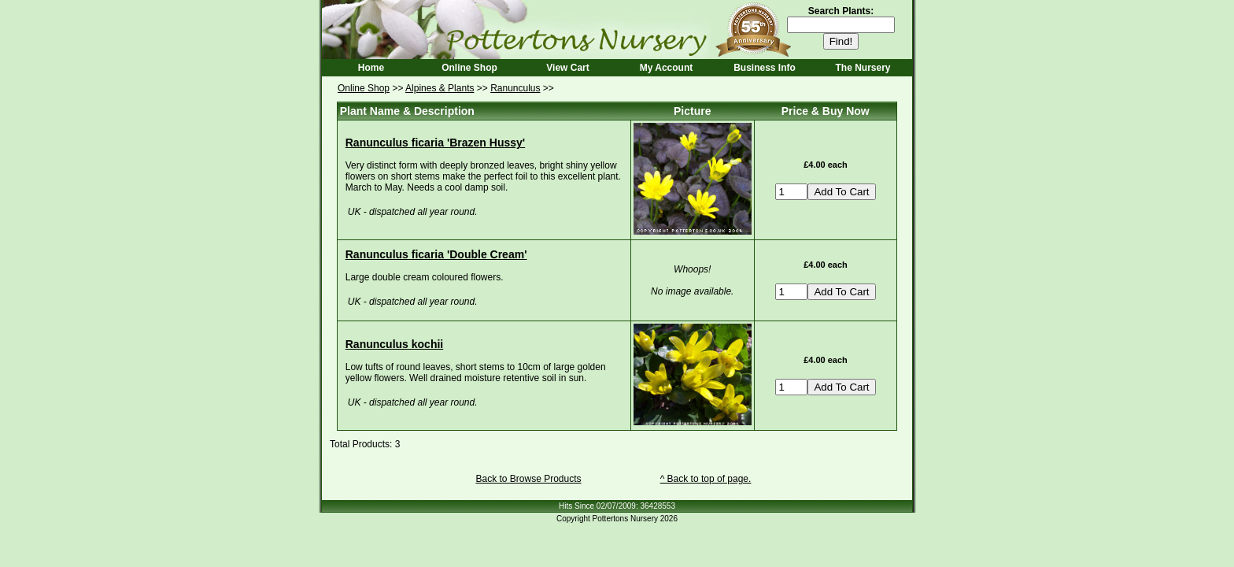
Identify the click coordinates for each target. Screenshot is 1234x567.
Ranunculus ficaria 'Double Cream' (436, 254)
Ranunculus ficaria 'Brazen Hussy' (435, 142)
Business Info (764, 67)
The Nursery (862, 67)
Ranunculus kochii (394, 344)
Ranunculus (515, 88)
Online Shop (469, 67)
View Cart (567, 67)
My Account (666, 67)
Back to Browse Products (528, 478)
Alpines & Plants (439, 88)
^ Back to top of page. (706, 478)
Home (371, 67)
